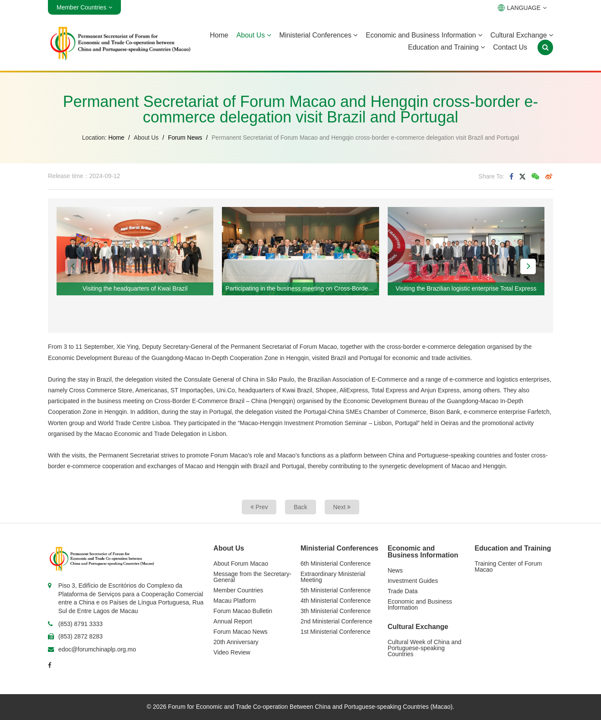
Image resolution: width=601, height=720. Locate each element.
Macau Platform (234, 600)
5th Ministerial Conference (335, 590)
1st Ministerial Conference (335, 631)
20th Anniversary (235, 642)
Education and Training (446, 47)
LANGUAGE (522, 7)
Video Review (231, 652)
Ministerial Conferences (318, 35)
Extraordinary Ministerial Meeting (332, 576)
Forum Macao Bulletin (242, 610)
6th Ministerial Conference (335, 563)
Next (342, 507)
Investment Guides (413, 580)
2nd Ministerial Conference (336, 621)
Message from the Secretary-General (252, 576)
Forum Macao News (240, 631)
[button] (73, 266)
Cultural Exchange (521, 35)
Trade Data (403, 591)
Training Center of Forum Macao (508, 566)
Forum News (185, 137)
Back (300, 507)
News (395, 570)
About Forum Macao (240, 563)
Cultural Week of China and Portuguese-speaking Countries (425, 648)
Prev (259, 507)
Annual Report (232, 621)
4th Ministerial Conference (335, 600)
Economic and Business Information (424, 35)
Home (219, 35)
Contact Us (510, 47)
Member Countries (238, 590)
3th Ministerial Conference (335, 610)
